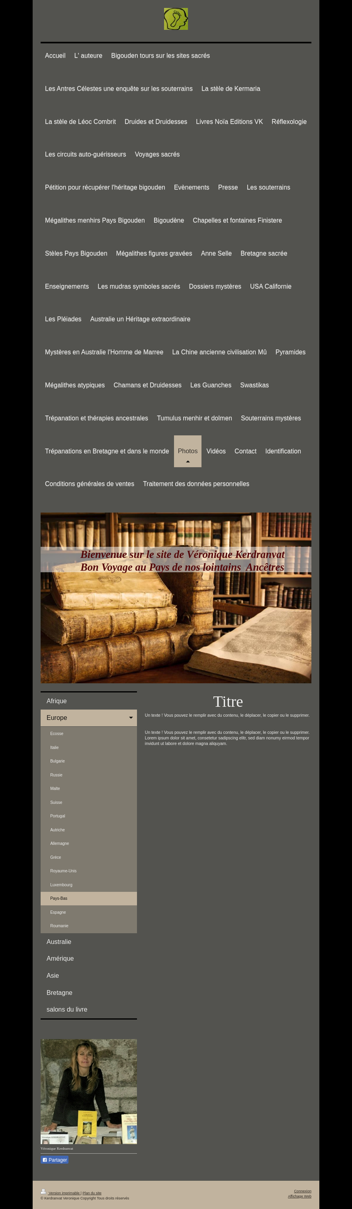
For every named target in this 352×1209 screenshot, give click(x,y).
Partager (54, 1160)
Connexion (302, 1191)
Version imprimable (60, 1193)
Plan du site (92, 1193)
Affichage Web (299, 1196)
